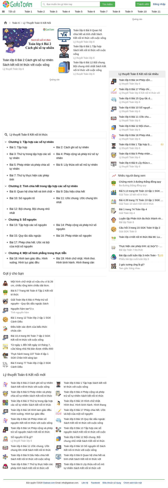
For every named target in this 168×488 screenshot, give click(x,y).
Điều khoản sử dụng (112, 483)
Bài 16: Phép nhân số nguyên (74, 235)
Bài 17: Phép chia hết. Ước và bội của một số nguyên (30, 244)
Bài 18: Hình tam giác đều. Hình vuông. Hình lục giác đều (29, 260)
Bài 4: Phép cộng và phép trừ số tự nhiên (77, 156)
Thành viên (143, 4)
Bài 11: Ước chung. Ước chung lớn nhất (76, 200)
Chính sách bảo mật (133, 483)
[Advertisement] (54, 105)
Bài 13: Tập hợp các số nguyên (28, 225)
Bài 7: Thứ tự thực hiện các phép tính (29, 177)
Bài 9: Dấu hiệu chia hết (70, 191)
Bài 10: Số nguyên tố (22, 198)
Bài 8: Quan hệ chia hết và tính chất (31, 191)
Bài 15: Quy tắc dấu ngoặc (25, 235)
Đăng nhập (159, 4)
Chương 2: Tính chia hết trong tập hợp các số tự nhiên (43, 186)
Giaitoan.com (6, 23)
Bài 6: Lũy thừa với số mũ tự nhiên (77, 164)
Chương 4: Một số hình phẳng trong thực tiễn (37, 253)
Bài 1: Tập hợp (18, 147)
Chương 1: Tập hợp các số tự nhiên (31, 142)
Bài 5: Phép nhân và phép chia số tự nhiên (30, 166)
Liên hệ (85, 483)
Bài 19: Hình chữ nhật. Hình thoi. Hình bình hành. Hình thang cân (75, 260)
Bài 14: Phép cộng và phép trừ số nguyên (76, 227)
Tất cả (11, 11)
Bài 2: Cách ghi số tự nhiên (72, 147)
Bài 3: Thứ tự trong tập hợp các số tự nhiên (30, 156)
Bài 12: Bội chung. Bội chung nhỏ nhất (30, 211)
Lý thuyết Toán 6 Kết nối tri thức (29, 134)
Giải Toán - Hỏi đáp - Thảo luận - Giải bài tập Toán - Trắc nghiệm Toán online (24, 4)
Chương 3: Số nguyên (22, 219)
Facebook (95, 483)
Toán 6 (16, 22)
